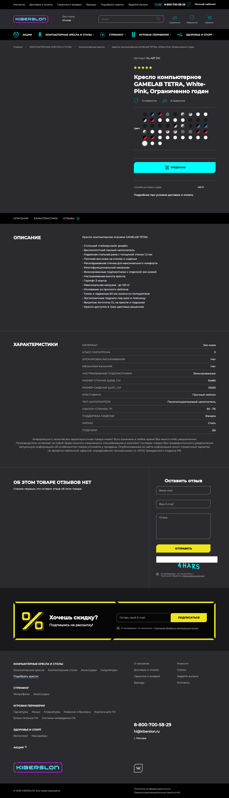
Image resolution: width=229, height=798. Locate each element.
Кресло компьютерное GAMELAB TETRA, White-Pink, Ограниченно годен (153, 47)
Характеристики (46, 218)
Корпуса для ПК (105, 712)
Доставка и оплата (41, 4)
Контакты (19, 4)
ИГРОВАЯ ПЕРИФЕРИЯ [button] (150, 34)
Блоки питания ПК (25, 718)
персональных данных (193, 576)
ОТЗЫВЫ (71, 218)
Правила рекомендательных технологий (157, 792)
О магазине (141, 663)
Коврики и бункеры (77, 712)
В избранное (145, 100)
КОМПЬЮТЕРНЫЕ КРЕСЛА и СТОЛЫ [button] (65, 34)
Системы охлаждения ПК (59, 718)
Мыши (36, 712)
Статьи (181, 670)
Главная (17, 47)
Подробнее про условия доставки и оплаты (163, 195)
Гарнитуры (20, 712)
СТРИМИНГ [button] (112, 34)
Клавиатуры (52, 712)
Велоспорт (20, 736)
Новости (183, 663)
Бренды (91, 4)
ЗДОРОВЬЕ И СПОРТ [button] (194, 34)
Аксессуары (89, 670)
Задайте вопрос (138, 4)
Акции (22, 34)
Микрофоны (21, 694)
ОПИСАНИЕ (20, 218)
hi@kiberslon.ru (147, 732)
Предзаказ (175, 167)
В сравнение (173, 100)
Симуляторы (108, 670)
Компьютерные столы (62, 670)
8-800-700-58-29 (174, 4)
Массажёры (39, 736)
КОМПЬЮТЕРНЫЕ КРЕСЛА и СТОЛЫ (51, 47)
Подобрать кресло (112, 4)
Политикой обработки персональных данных (176, 628)
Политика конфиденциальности (152, 788)
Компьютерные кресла (92, 47)
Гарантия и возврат (69, 4)
